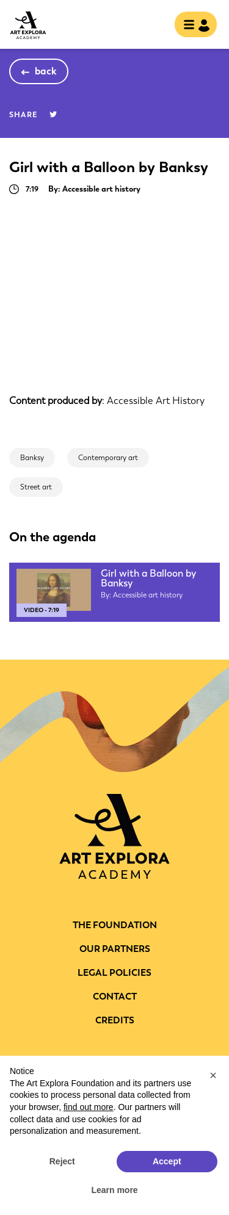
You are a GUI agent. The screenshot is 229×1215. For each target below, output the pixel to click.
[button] (213, 1075)
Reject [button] (62, 1161)
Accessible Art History (156, 400)
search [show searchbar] (155, 25)
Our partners (114, 948)
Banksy (32, 457)
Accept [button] (167, 1161)
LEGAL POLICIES (114, 972)
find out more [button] (89, 1107)
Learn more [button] (114, 1190)
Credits (114, 1020)
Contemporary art (108, 457)
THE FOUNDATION (115, 925)
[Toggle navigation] (192, 25)
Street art (36, 487)
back (46, 71)
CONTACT (115, 996)
